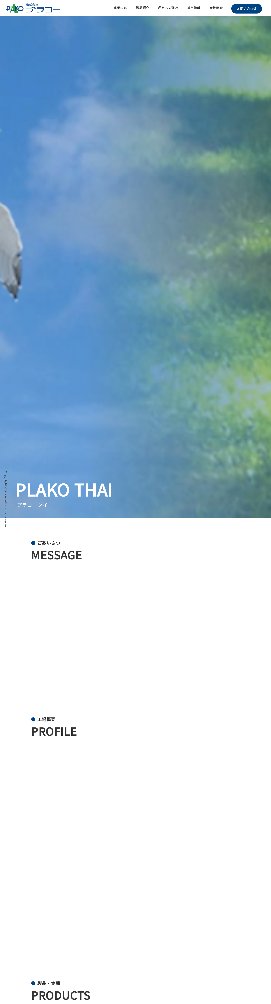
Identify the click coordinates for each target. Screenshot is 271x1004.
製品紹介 (141, 7)
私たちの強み (167, 7)
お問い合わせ (246, 8)
